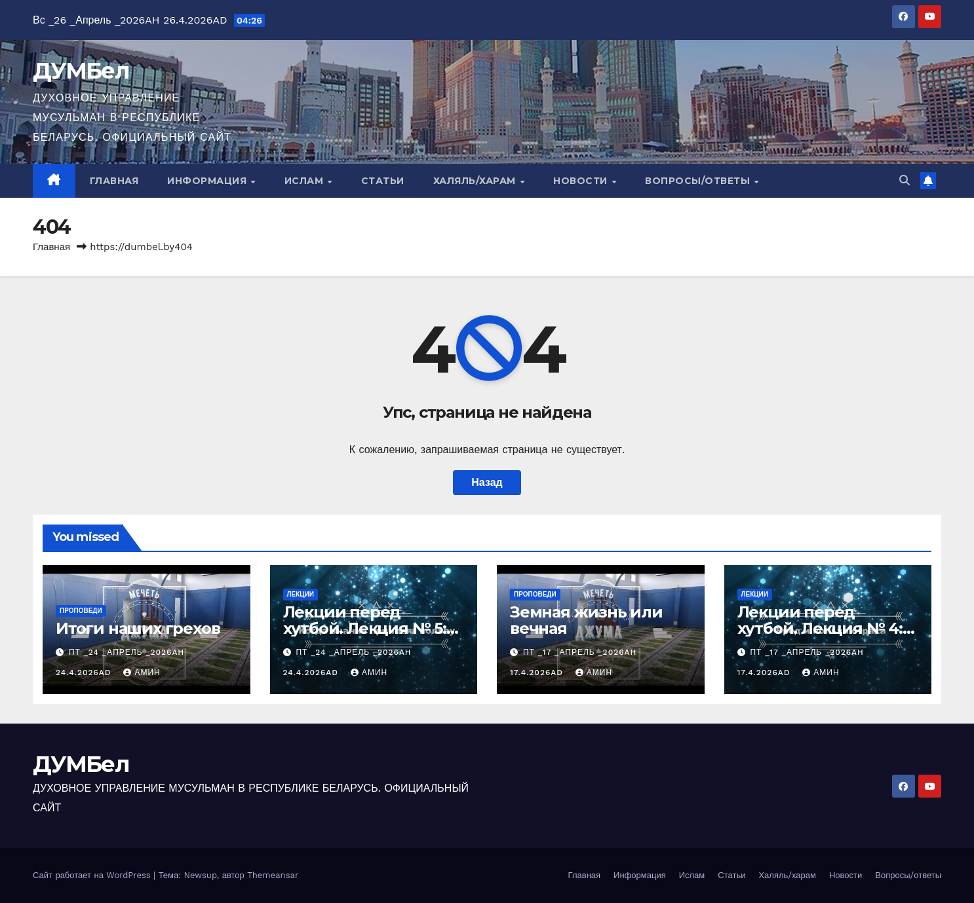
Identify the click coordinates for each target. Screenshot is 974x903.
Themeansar (272, 875)
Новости (581, 181)
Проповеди (81, 610)
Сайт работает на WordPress (93, 875)
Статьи (382, 181)
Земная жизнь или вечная (586, 620)
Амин (141, 672)
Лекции (300, 594)
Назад (486, 482)
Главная (114, 181)
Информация (208, 181)
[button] (904, 180)
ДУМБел (81, 70)
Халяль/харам (476, 181)
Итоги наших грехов (138, 628)
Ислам (305, 181)
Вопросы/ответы (699, 181)
